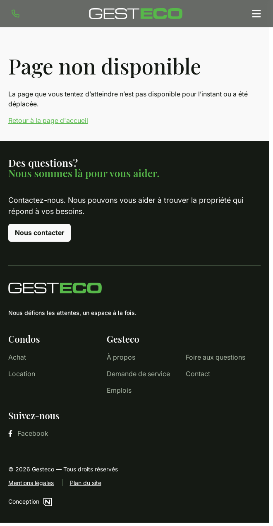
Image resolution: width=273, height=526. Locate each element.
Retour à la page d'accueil (48, 120)
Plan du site (85, 482)
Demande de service (138, 374)
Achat (17, 357)
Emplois (119, 390)
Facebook (28, 433)
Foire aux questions (215, 357)
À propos (121, 357)
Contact (198, 374)
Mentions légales (31, 482)
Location (21, 374)
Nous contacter (39, 232)
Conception (30, 501)
